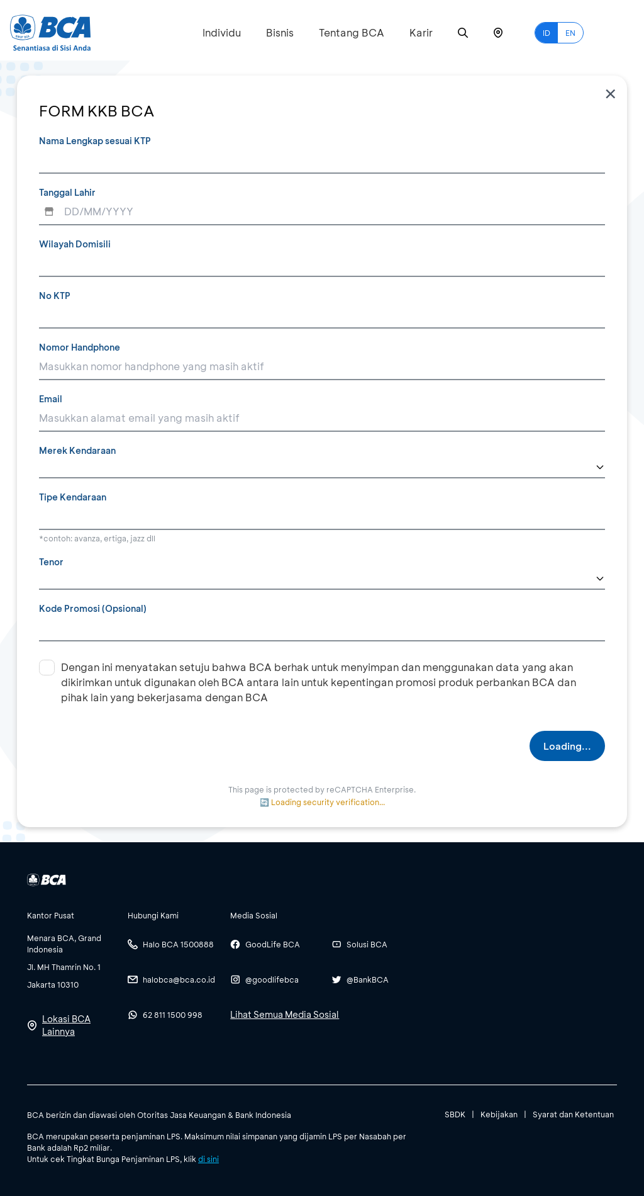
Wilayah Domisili (75, 244)
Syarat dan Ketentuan (573, 1114)
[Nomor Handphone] (322, 367)
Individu (222, 32)
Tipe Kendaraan (72, 497)
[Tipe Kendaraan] (322, 517)
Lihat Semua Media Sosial (284, 1014)
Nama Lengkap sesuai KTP (95, 141)
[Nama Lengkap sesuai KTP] (322, 160)
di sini (208, 1159)
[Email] (322, 418)
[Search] (462, 33)
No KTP (54, 296)
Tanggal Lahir (67, 192)
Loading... (567, 746)
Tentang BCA (351, 32)
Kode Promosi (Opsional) (93, 608)
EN (570, 33)
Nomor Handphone (79, 347)
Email (50, 399)
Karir (421, 32)
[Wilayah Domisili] (322, 264)
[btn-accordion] (71, 915)
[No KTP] (322, 315)
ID (546, 33)
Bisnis (280, 32)
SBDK (455, 1114)
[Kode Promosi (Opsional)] (322, 628)
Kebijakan (499, 1114)
